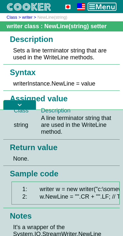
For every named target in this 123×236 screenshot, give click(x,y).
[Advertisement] (61, 172)
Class (12, 17)
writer (27, 17)
